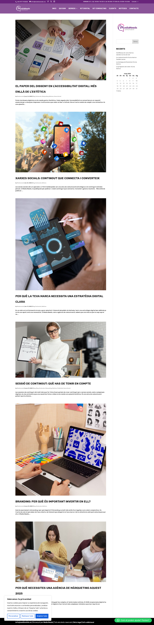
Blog (34, 96)
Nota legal (77, 622)
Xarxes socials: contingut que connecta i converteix (57, 178)
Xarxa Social (57, 96)
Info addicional (88, 622)
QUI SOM (62, 8)
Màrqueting (45, 96)
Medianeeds (20, 96)
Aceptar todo (42, 616)
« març (118, 91)
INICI (54, 8)
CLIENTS (112, 8)
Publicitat (60, 388)
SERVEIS (71, 8)
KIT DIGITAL (85, 8)
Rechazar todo (27, 616)
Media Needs (48, 622)
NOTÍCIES (123, 8)
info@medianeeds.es (23, 622)
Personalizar (13, 616)
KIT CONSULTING (99, 8)
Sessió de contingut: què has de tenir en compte (53, 383)
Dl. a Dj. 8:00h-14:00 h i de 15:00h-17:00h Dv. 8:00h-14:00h (106, 1)
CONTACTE (134, 8)
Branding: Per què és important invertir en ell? (53, 501)
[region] (27, 608)
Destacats (38, 96)
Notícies (51, 96)
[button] (133, 620)
